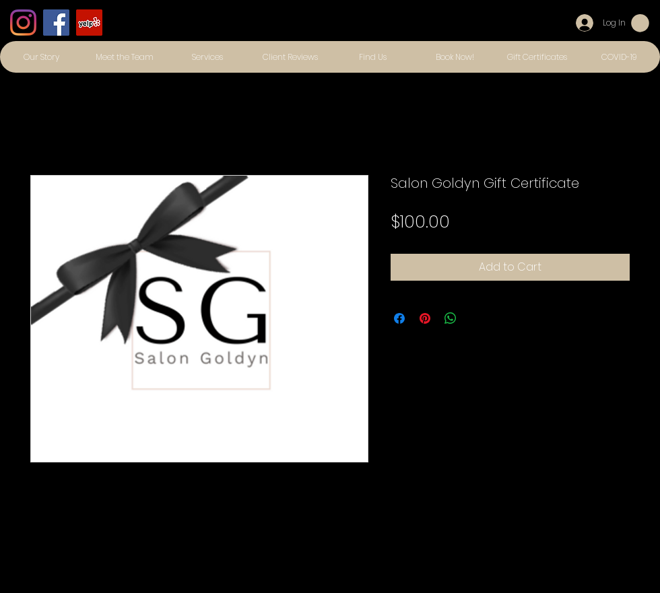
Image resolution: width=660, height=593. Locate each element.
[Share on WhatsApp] (450, 318)
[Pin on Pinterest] (425, 318)
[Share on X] (476, 318)
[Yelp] (89, 22)
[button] (640, 23)
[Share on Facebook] (399, 318)
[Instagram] (23, 22)
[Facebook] (56, 22)
